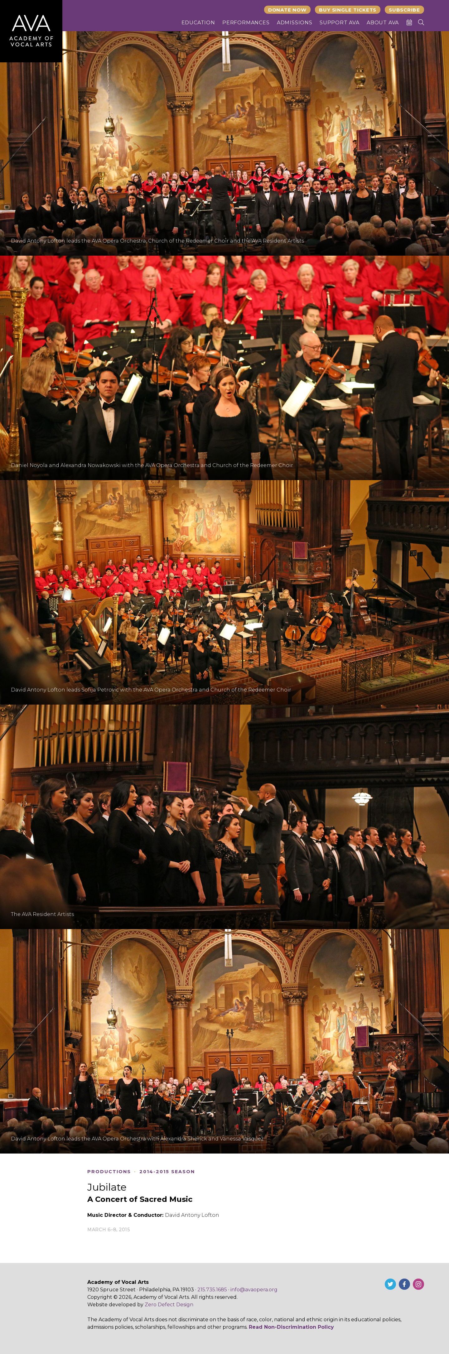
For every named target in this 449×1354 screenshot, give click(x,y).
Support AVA (340, 23)
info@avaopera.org (254, 1290)
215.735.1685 (212, 1290)
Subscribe (404, 10)
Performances (246, 23)
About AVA (383, 23)
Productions (109, 1171)
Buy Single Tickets (347, 10)
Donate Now (287, 10)
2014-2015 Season (167, 1171)
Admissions (294, 23)
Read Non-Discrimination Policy (291, 1327)
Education (198, 23)
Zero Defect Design (169, 1305)
